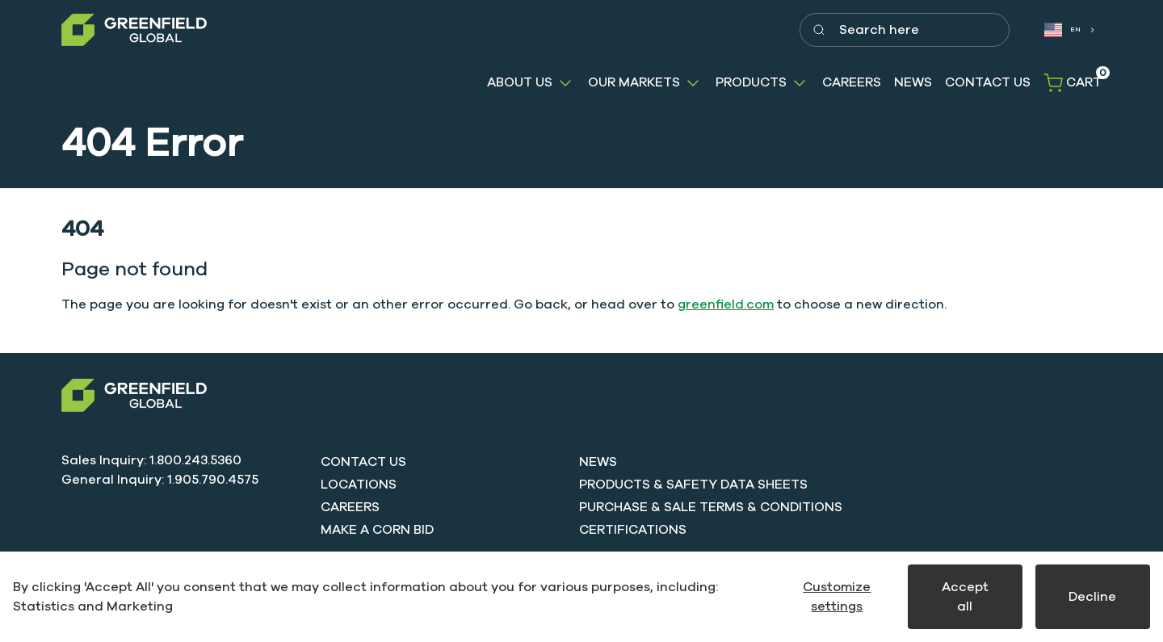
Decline (1092, 597)
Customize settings (837, 596)
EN (1062, 30)
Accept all (965, 596)
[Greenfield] (134, 30)
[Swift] (134, 395)
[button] (531, 82)
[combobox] (1068, 30)
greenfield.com (726, 304)
